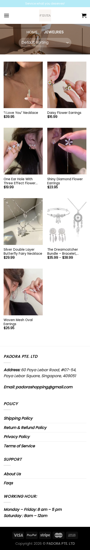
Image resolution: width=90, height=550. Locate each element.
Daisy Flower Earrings (64, 113)
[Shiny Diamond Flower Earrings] (66, 151)
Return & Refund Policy (25, 427)
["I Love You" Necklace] (23, 85)
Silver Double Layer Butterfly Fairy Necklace (23, 252)
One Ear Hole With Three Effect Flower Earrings (20, 181)
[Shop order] (45, 42)
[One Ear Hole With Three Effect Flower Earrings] (23, 151)
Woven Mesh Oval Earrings (18, 322)
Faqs (8, 483)
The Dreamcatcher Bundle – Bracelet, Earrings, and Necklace (65, 252)
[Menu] (6, 15)
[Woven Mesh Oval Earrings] (23, 292)
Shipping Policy (18, 418)
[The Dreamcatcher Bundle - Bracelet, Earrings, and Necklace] (66, 221)
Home (32, 32)
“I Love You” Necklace (21, 113)
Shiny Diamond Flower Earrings (65, 181)
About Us (12, 474)
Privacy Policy (17, 436)
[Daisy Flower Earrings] (66, 85)
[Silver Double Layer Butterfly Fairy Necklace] (23, 221)
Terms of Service (19, 446)
